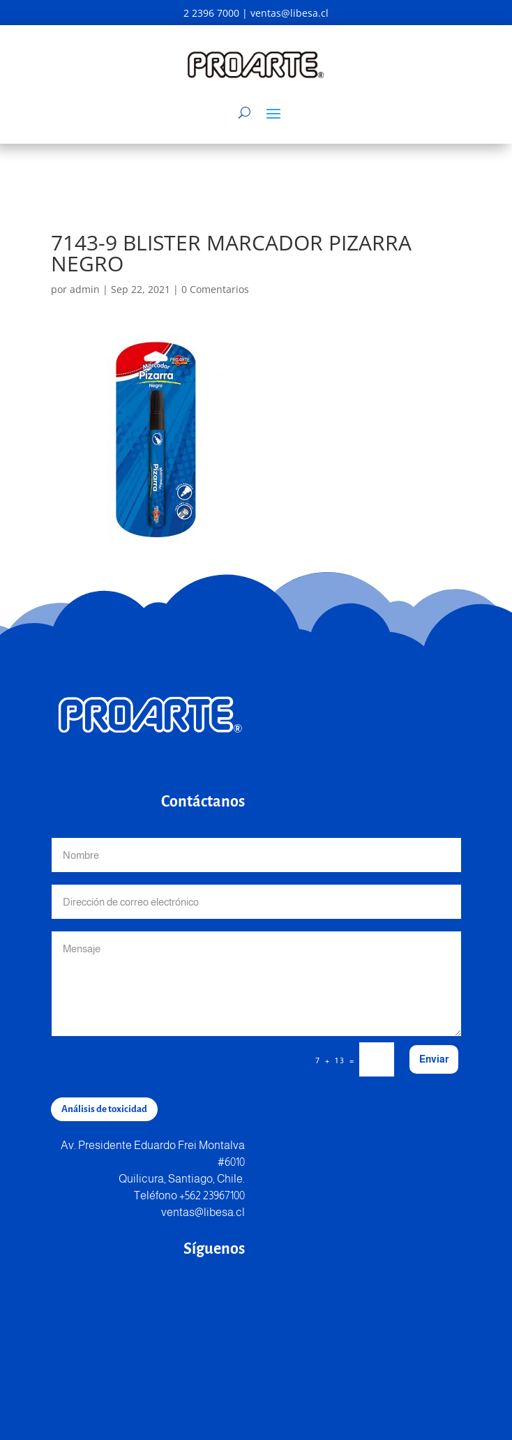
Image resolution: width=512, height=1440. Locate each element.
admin (85, 289)
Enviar (434, 1059)
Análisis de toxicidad (104, 1109)
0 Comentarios (215, 289)
